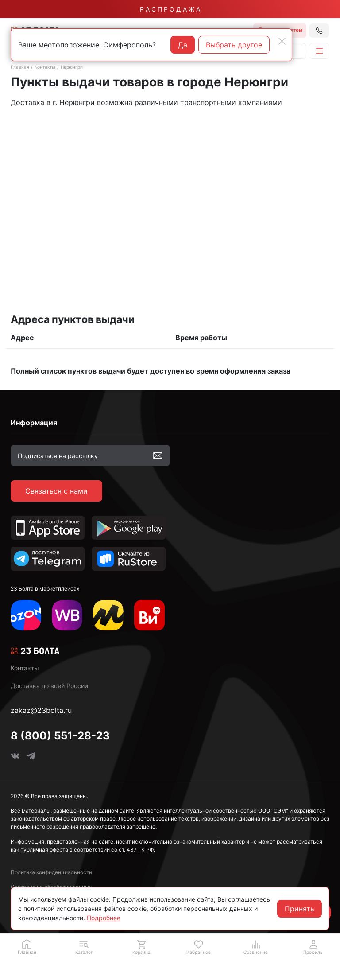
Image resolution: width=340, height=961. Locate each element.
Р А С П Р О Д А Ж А (170, 9)
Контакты (45, 67)
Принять (299, 908)
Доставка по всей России (49, 685)
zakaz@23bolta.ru (41, 710)
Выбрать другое (234, 44)
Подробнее (103, 918)
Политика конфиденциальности (51, 872)
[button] (84, 947)
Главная (20, 67)
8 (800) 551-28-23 (60, 735)
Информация (34, 422)
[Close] (282, 41)
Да (182, 44)
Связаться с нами (56, 490)
